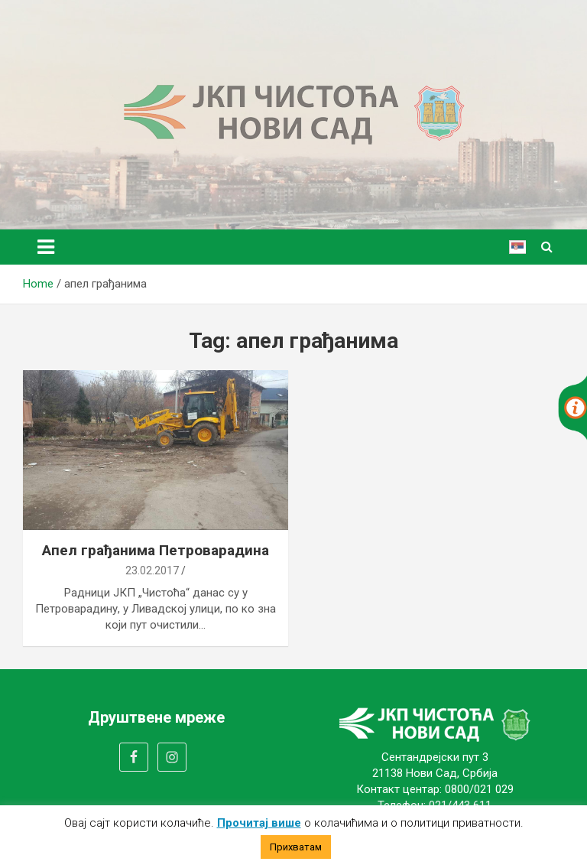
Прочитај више (259, 823)
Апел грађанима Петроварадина (155, 550)
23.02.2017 (152, 570)
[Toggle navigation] (46, 247)
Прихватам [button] (296, 847)
